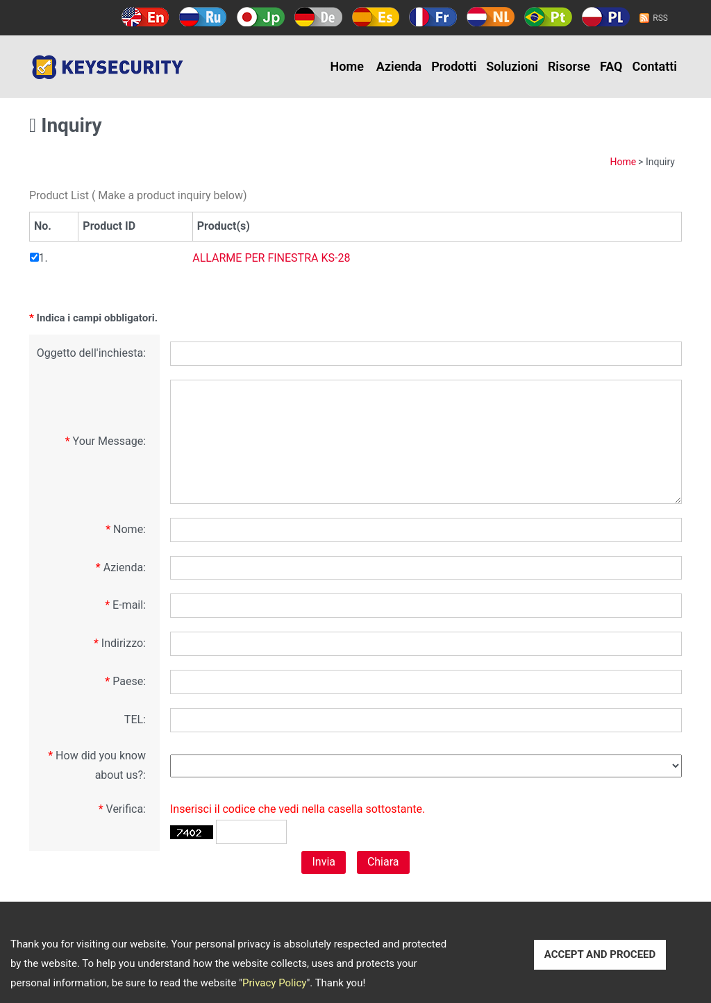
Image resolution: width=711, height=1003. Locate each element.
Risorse (569, 66)
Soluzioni (512, 66)
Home (347, 66)
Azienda (398, 66)
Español (376, 16)
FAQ (611, 66)
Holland (491, 16)
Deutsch (318, 16)
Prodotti (453, 66)
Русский (203, 16)
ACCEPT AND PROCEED (600, 954)
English (145, 16)
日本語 (261, 16)
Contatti (655, 66)
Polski (606, 16)
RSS (660, 18)
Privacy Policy (274, 983)
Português (548, 16)
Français (433, 16)
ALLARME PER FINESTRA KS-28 (271, 257)
